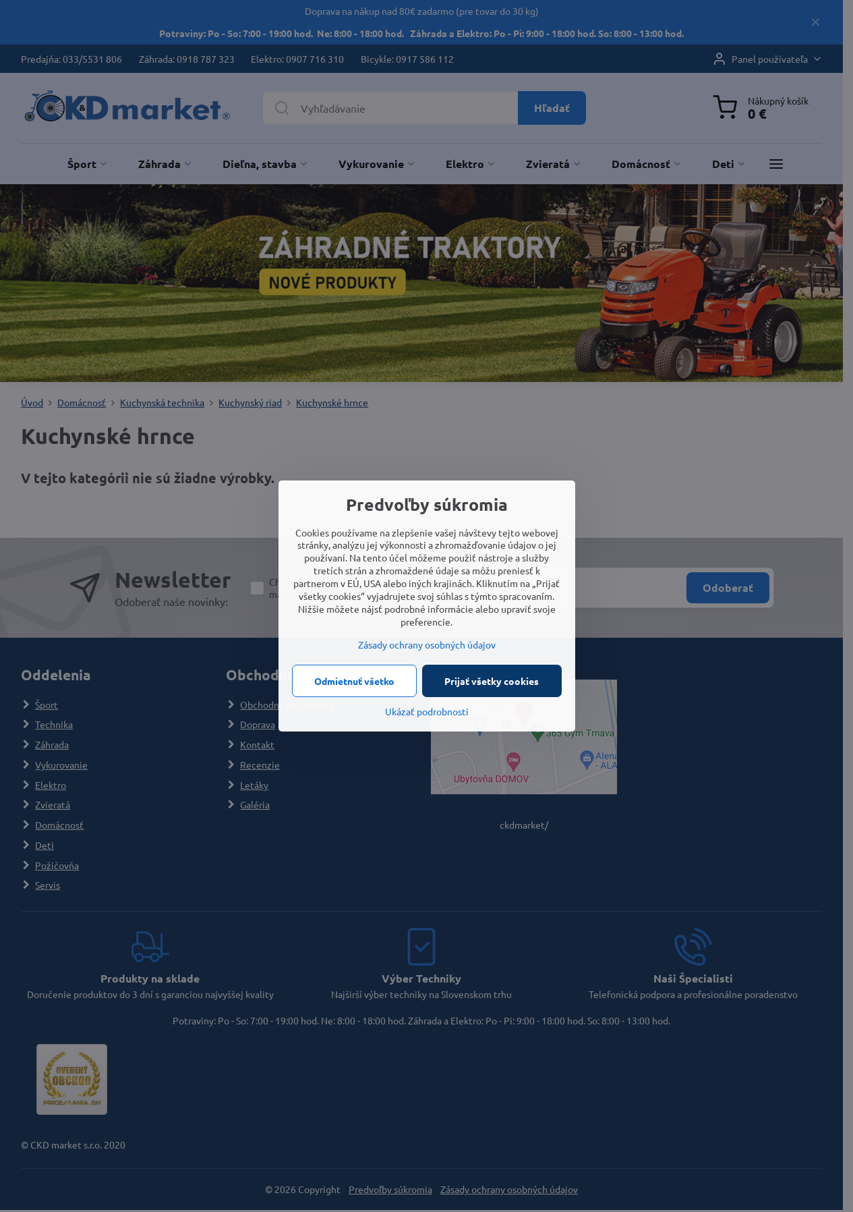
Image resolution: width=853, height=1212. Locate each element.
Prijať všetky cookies (491, 681)
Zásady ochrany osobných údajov (427, 644)
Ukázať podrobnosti (427, 711)
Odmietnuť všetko (354, 681)
